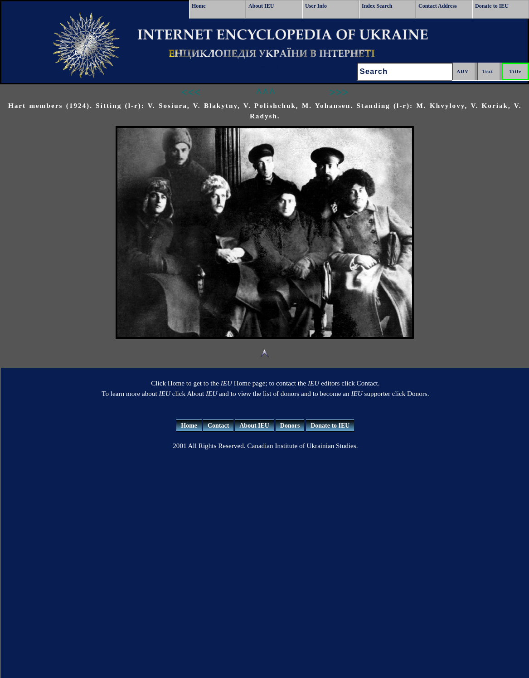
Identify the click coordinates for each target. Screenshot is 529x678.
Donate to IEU (492, 6)
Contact (218, 425)
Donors (290, 425)
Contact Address (437, 6)
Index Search (377, 6)
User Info (316, 6)
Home (199, 6)
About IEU (261, 6)
